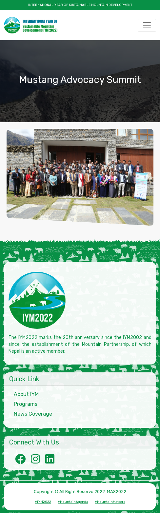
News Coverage (33, 414)
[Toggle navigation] (147, 25)
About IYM (26, 394)
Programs (25, 404)
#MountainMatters (110, 502)
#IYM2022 (43, 502)
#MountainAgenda (73, 502)
